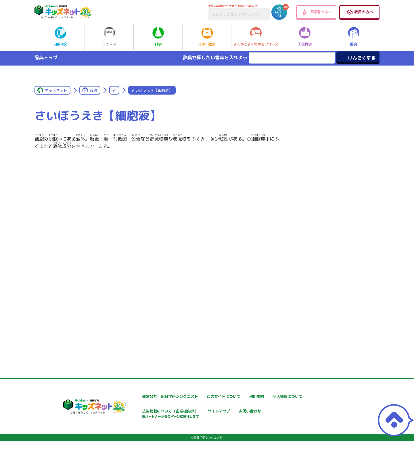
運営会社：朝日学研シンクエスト (151, 396)
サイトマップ (271, 411)
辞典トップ (45, 57)
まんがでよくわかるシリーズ (255, 37)
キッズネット (56, 90)
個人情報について (137, 411)
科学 (158, 37)
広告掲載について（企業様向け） (220, 414)
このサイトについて (208, 396)
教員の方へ (359, 12)
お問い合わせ (133, 432)
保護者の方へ (316, 12)
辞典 (353, 37)
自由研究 (60, 37)
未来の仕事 (207, 37)
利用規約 (267, 396)
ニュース (109, 37)
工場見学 (305, 37)
